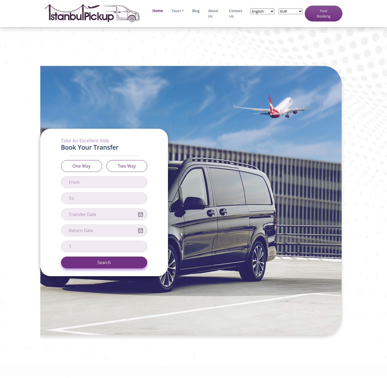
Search (104, 262)
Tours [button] (176, 10)
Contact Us (235, 13)
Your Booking (323, 13)
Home (157, 10)
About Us (213, 13)
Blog (195, 10)
